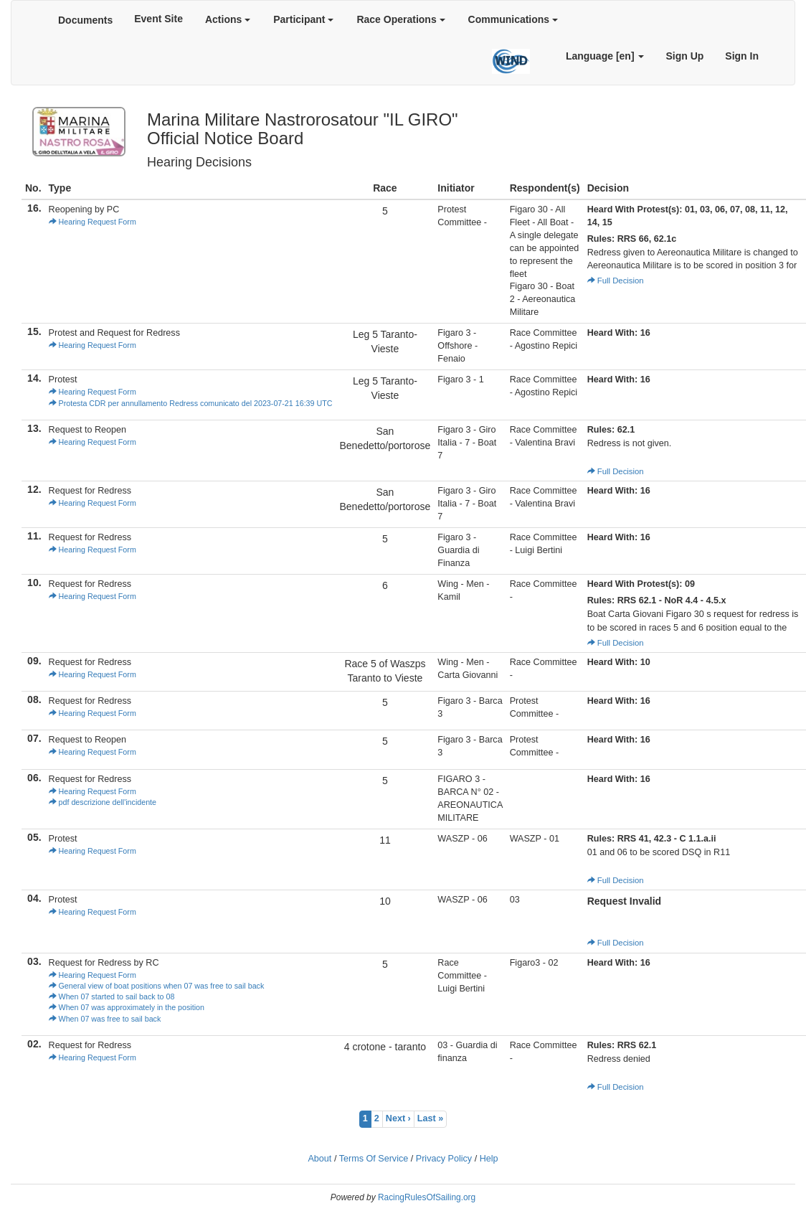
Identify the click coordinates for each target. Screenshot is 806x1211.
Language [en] (605, 56)
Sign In (742, 56)
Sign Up (684, 56)
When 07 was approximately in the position (126, 1007)
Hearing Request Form (92, 221)
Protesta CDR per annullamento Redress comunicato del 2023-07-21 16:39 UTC (191, 403)
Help (489, 1159)
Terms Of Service (374, 1159)
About (319, 1159)
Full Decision (615, 280)
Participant (303, 19)
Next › (398, 1118)
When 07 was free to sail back (105, 1018)
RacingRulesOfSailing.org (426, 1197)
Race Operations (400, 19)
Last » (430, 1118)
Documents (85, 20)
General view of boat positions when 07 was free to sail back (157, 985)
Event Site (158, 18)
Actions (227, 19)
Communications (513, 19)
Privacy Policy (444, 1159)
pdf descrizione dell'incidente (103, 802)
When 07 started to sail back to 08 (112, 996)
